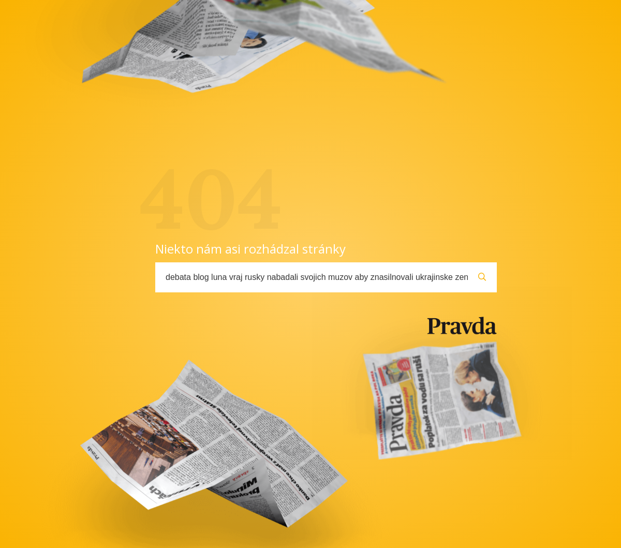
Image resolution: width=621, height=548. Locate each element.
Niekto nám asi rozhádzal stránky (250, 248)
